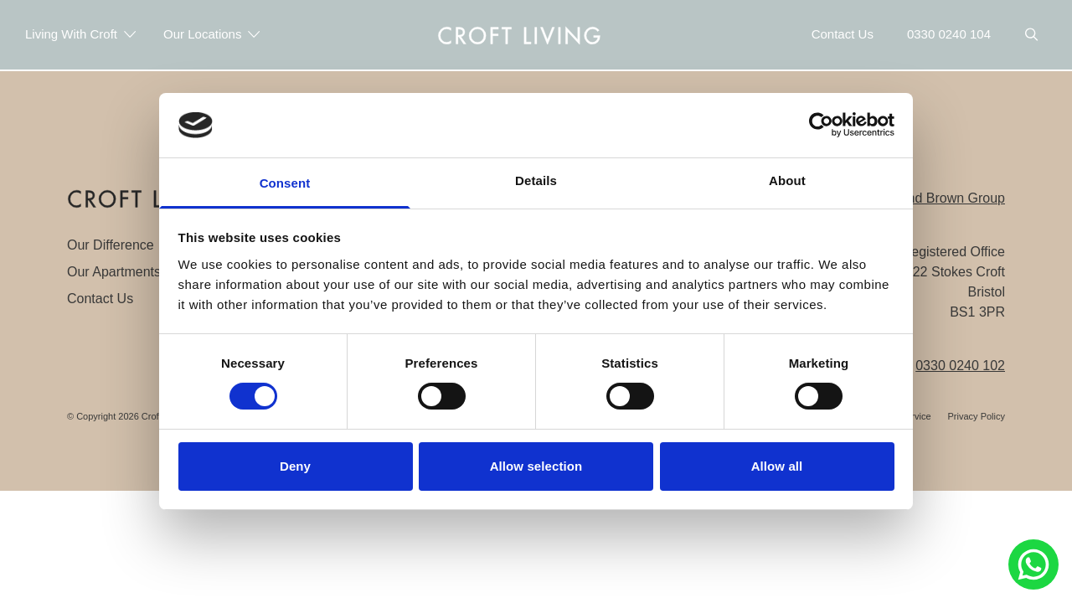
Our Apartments (114, 272)
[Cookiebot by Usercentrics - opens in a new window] (821, 124)
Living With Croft (81, 34)
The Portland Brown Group (925, 198)
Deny (295, 466)
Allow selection (536, 466)
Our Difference (110, 245)
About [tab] (787, 180)
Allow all (777, 466)
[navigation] (519, 34)
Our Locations (211, 34)
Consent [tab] (285, 183)
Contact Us (100, 298)
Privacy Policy (976, 416)
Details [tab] (536, 180)
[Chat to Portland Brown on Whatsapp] (1033, 564)
